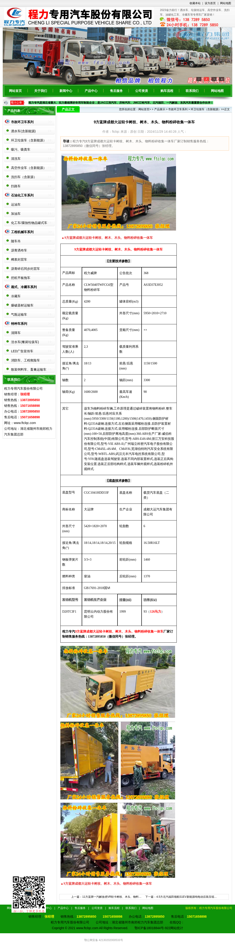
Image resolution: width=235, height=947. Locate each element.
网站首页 (15, 91)
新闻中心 (65, 91)
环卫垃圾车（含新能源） (28, 140)
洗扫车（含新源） (24, 177)
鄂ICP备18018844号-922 (152, 928)
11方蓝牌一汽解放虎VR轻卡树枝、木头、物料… (111, 896)
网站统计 (176, 928)
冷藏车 (16, 296)
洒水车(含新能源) (23, 131)
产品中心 (91, 91)
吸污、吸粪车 (20, 149)
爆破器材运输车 (22, 305)
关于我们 (40, 91)
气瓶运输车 (19, 314)
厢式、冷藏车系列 (24, 287)
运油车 (16, 204)
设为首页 (210, 3)
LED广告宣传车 (22, 351)
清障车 (16, 333)
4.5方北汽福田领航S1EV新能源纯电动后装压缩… (186, 896)
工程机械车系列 (22, 232)
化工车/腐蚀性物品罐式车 (29, 223)
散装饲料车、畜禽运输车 (28, 369)
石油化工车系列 (22, 195)
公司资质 (141, 91)
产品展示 (159, 109)
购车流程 (166, 91)
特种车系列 (19, 323)
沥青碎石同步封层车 (25, 268)
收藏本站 (195, 3)
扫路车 (16, 186)
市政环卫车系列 (22, 122)
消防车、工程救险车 (25, 360)
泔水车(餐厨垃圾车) (25, 342)
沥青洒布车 (19, 250)
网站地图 (225, 3)
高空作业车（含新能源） (28, 168)
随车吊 (16, 241)
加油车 (16, 213)
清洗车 (16, 158)
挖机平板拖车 (20, 278)
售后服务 (116, 91)
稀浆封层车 (19, 259)
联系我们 (192, 91)
